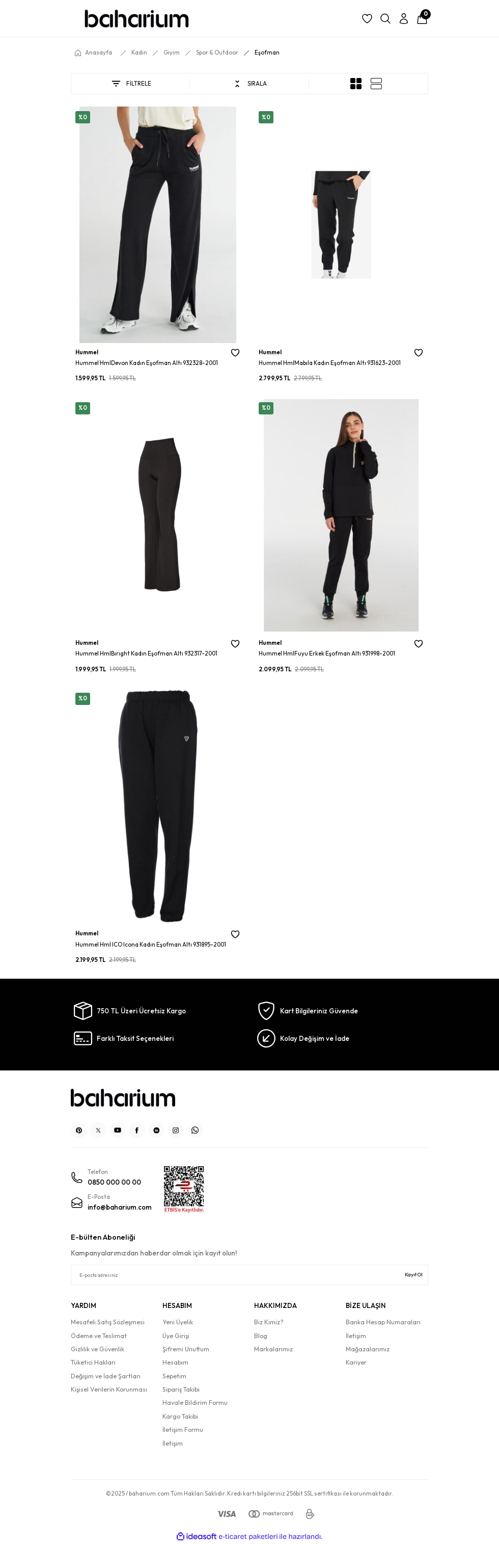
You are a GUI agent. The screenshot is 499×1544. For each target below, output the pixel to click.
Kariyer (356, 1362)
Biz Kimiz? (269, 1322)
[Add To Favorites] (235, 353)
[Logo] (136, 19)
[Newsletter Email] (249, 1275)
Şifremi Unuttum (185, 1349)
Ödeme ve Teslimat (99, 1336)
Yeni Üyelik (177, 1322)
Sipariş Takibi (181, 1389)
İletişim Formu (182, 1429)
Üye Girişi (175, 1336)
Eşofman (267, 52)
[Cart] (422, 19)
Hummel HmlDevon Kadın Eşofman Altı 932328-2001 (146, 363)
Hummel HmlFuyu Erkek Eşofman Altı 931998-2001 (327, 653)
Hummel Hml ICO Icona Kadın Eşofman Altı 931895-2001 (150, 944)
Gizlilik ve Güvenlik (97, 1349)
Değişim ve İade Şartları (106, 1376)
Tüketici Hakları (93, 1362)
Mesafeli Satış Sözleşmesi (108, 1322)
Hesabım (175, 1362)
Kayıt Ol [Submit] (414, 1274)
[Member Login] (404, 19)
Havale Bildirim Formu (195, 1402)
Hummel (86, 352)
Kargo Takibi (180, 1416)
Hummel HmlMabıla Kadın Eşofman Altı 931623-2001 (330, 363)
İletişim (172, 1443)
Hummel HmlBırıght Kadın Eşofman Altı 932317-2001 (146, 653)
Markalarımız (273, 1349)
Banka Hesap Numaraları (383, 1322)
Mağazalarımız (368, 1349)
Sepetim (174, 1376)
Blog (260, 1336)
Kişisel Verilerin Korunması (109, 1389)
